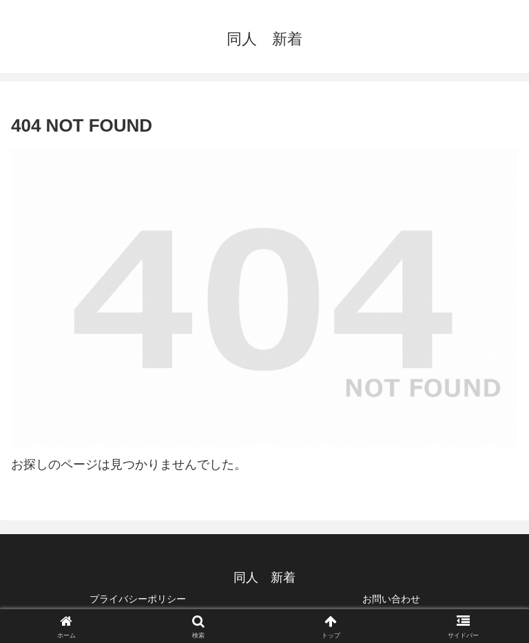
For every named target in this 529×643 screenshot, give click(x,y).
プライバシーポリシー (138, 598)
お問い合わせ (391, 598)
